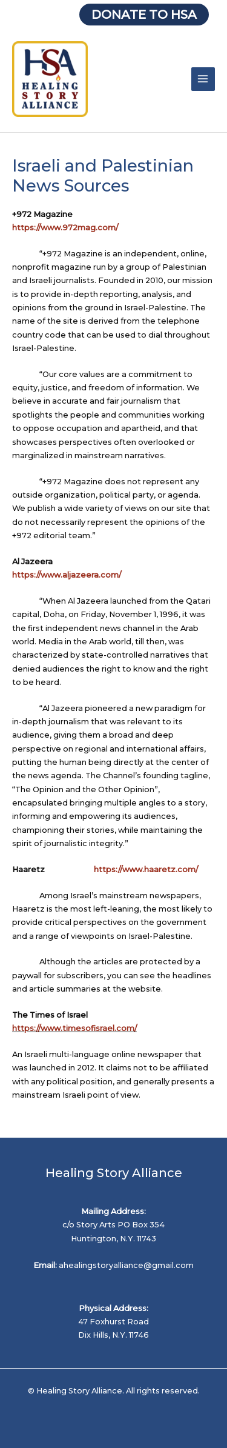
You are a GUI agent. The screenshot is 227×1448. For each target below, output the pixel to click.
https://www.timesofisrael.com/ (74, 1028)
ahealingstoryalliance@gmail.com (126, 1265)
